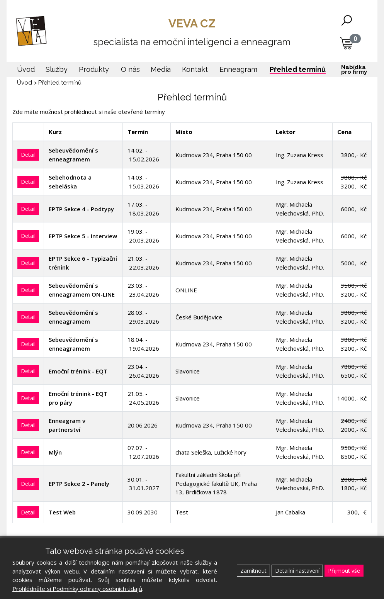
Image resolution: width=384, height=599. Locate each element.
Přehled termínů (60, 82)
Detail (28, 154)
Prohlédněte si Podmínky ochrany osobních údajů (77, 588)
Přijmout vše (344, 570)
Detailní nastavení (297, 570)
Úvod (24, 82)
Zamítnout (253, 570)
